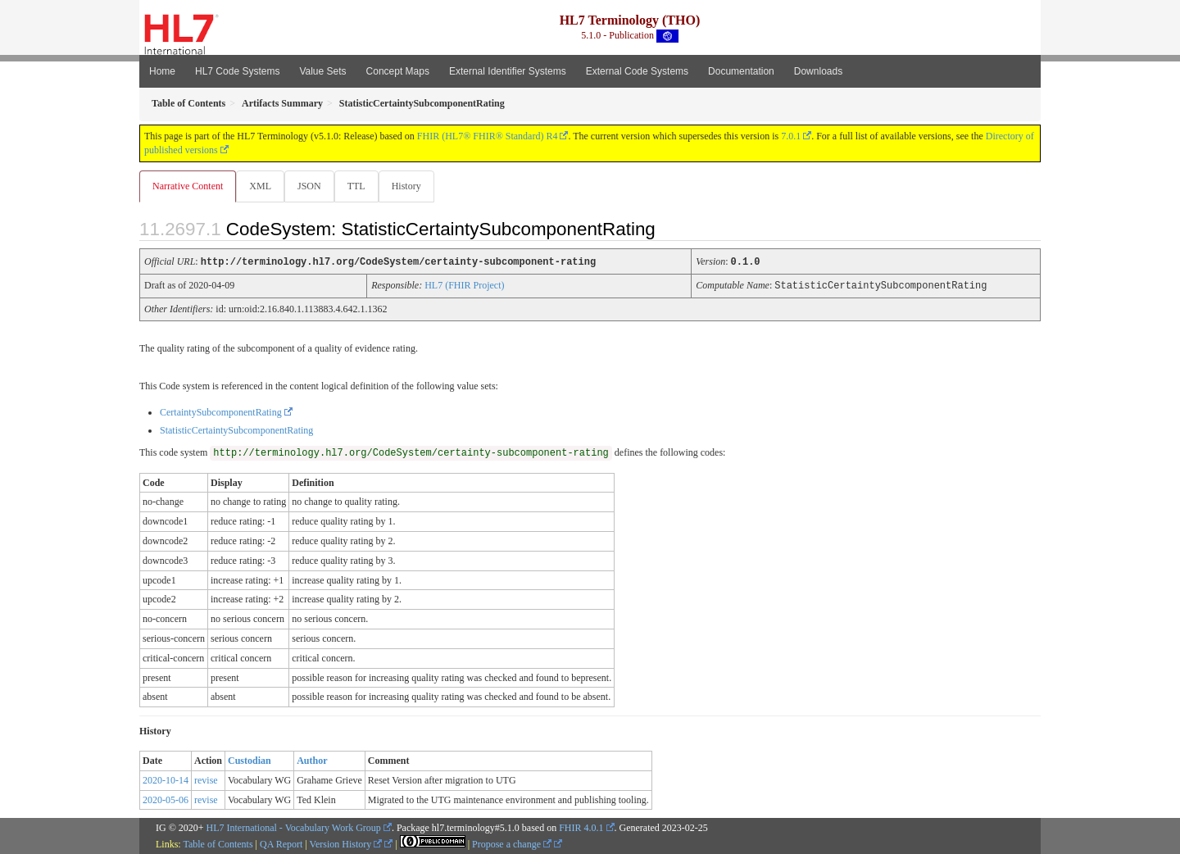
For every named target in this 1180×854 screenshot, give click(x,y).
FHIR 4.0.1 (581, 827)
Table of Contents (217, 843)
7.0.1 (791, 136)
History (413, 186)
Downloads (818, 71)
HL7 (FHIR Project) (464, 285)
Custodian (249, 759)
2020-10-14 (165, 779)
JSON (312, 186)
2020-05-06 (165, 799)
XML (262, 186)
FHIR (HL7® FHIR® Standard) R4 (487, 136)
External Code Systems (637, 71)
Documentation (741, 71)
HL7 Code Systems (237, 71)
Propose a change (511, 843)
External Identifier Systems (507, 71)
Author (312, 759)
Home (162, 71)
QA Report (281, 843)
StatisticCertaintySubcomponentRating (236, 429)
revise (206, 779)
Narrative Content (187, 186)
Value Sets (322, 71)
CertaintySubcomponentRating (221, 411)
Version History (346, 843)
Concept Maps (397, 71)
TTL (361, 186)
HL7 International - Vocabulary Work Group (293, 827)
